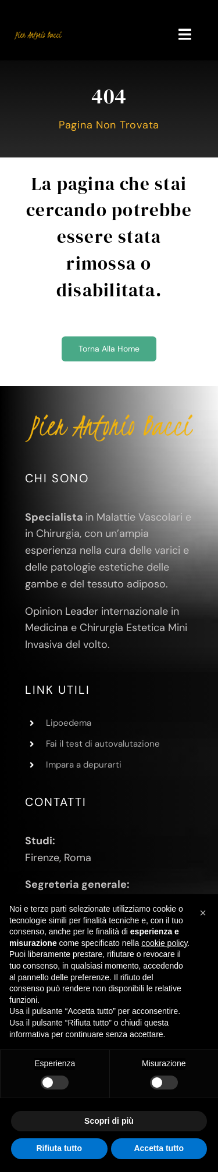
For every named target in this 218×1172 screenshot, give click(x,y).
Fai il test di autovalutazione (103, 744)
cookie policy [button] (164, 943)
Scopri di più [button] (109, 1121)
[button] (203, 913)
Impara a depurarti (83, 764)
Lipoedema (68, 723)
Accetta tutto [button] (159, 1148)
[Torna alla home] (109, 348)
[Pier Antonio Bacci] (38, 35)
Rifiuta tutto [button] (59, 1148)
